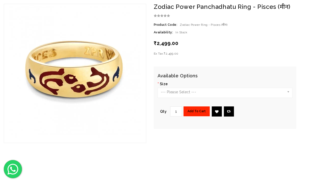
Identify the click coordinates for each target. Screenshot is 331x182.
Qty (163, 111)
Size (164, 84)
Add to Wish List (217, 111)
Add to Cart (197, 111)
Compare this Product (229, 111)
